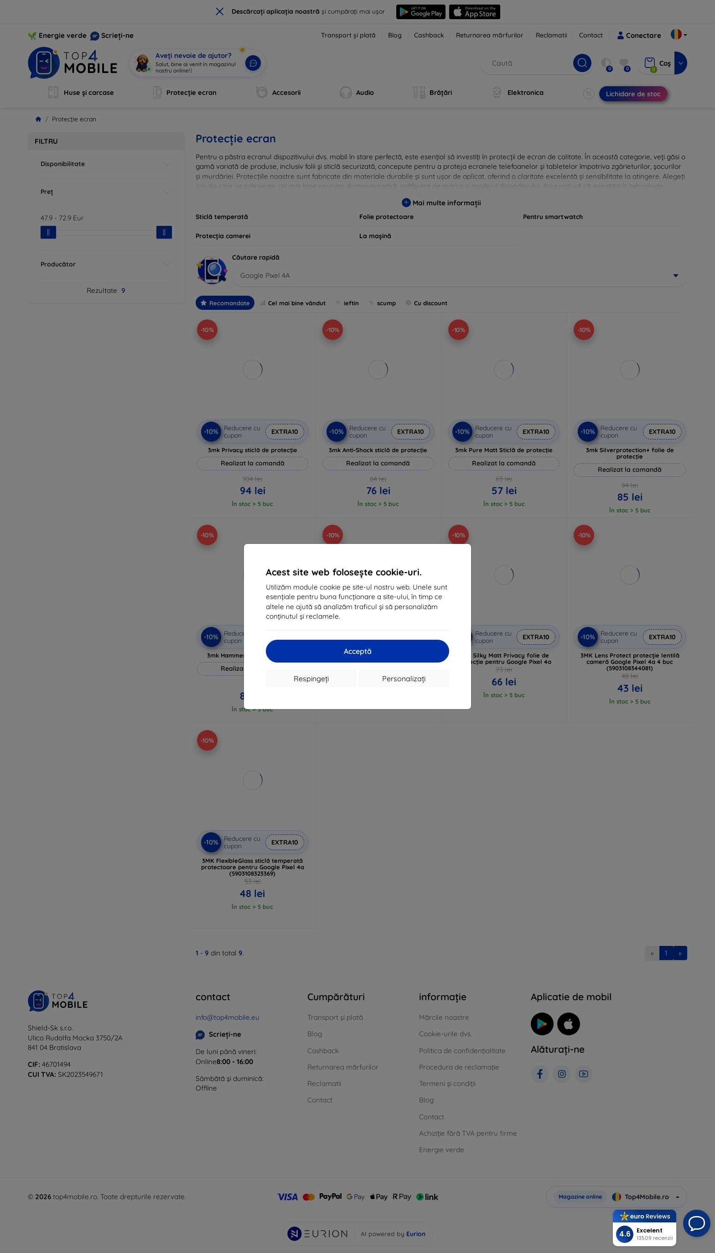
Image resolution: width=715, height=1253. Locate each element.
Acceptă (358, 651)
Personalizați (403, 678)
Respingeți (311, 678)
